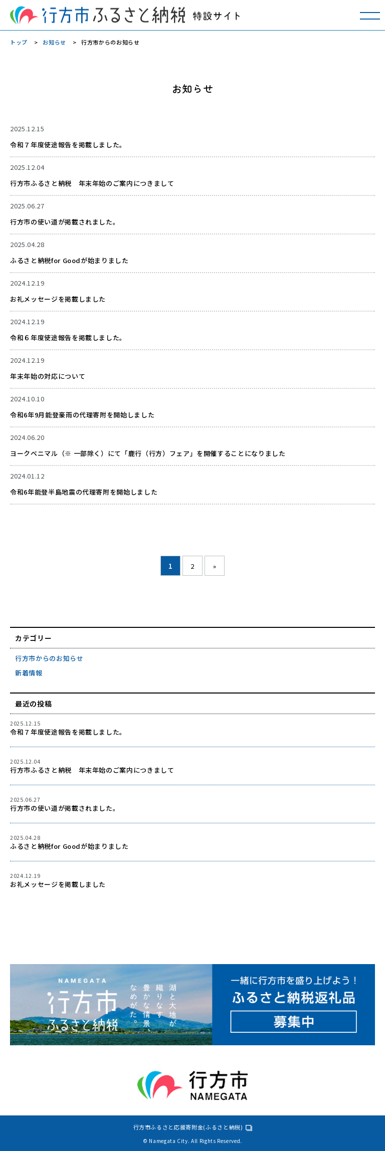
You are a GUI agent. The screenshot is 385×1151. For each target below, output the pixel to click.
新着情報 (29, 672)
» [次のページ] (215, 566)
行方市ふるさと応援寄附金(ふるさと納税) (188, 1127)
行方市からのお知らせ (49, 658)
